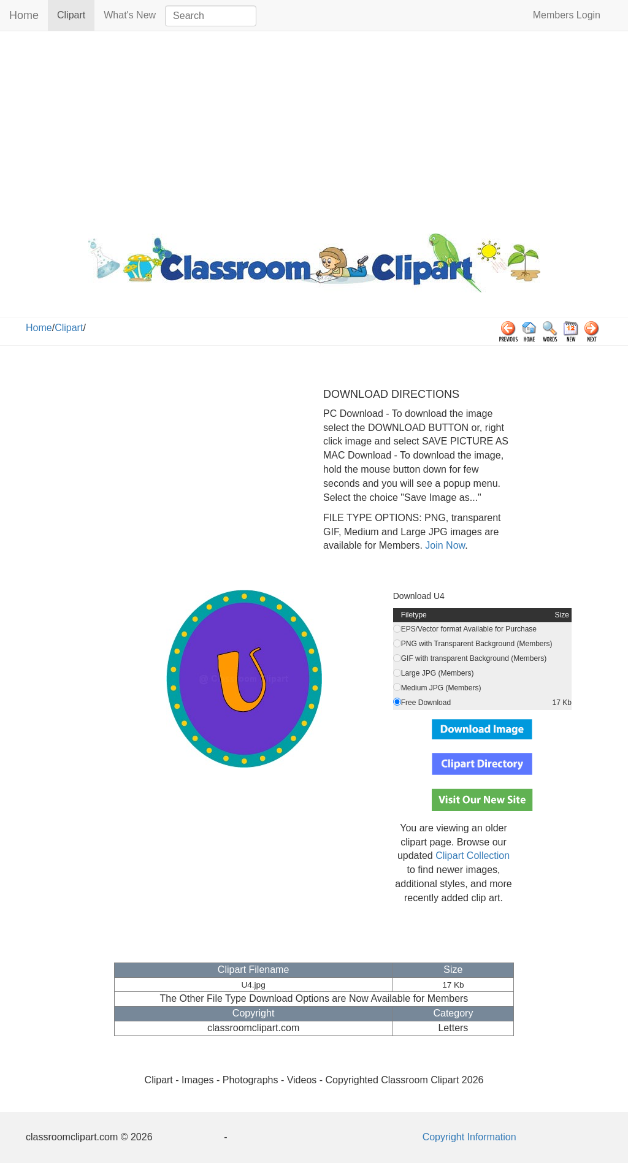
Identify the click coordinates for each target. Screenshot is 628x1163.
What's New (130, 15)
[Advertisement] (314, 129)
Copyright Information (469, 1137)
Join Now (444, 545)
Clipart (75, 14)
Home (24, 15)
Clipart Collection (472, 855)
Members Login (566, 15)
